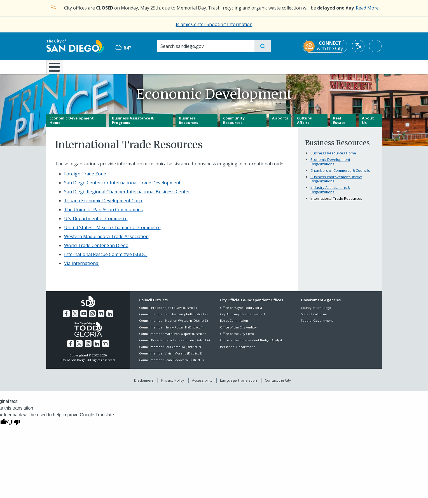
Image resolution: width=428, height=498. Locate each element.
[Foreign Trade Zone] (85, 178)
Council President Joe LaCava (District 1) (168, 311)
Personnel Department (237, 351)
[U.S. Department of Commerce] (96, 223)
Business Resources (188, 124)
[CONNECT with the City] (325, 46)
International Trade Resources (336, 202)
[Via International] (81, 267)
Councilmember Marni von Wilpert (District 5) (173, 337)
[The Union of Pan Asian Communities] (103, 214)
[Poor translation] (13, 425)
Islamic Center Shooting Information (214, 24)
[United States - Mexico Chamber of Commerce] (112, 232)
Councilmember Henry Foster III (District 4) (171, 331)
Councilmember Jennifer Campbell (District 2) (173, 318)
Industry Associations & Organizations (330, 194)
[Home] (57, 69)
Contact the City (278, 384)
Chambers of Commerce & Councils (340, 174)
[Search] (205, 46)
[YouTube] (83, 317)
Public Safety (300, 66)
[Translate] (358, 46)
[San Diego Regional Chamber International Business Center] (127, 196)
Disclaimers (144, 384)
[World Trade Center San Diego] (96, 249)
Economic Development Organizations (330, 166)
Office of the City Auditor (238, 331)
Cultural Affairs (304, 124)
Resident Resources (145, 66)
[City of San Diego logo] (75, 46)
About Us (368, 124)
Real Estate (339, 124)
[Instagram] (92, 317)
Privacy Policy (172, 384)
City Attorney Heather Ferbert (242, 318)
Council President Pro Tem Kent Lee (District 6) (174, 344)
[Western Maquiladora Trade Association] (106, 241)
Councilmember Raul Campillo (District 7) (170, 351)
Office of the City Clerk (237, 337)
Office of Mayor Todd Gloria (241, 311)
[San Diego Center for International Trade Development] (122, 187)
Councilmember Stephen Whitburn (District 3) (173, 325)
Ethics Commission (234, 325)
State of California (314, 318)
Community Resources (234, 124)
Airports (280, 122)
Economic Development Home (72, 124)
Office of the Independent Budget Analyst (251, 344)
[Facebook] (66, 317)
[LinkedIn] (109, 317)
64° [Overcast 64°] (123, 47)
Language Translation (238, 384)
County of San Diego (316, 311)
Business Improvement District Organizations (336, 183)
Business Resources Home (333, 157)
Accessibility (202, 384)
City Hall (354, 66)
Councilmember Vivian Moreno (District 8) (170, 357)
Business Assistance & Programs (133, 124)
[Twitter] (75, 317)
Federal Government (317, 325)
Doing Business (194, 66)
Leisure (93, 66)
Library (245, 66)
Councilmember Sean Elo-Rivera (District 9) (171, 364)
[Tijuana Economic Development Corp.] (103, 205)
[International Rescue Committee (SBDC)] (106, 258)
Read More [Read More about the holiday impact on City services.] (367, 8)
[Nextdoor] (101, 317)
